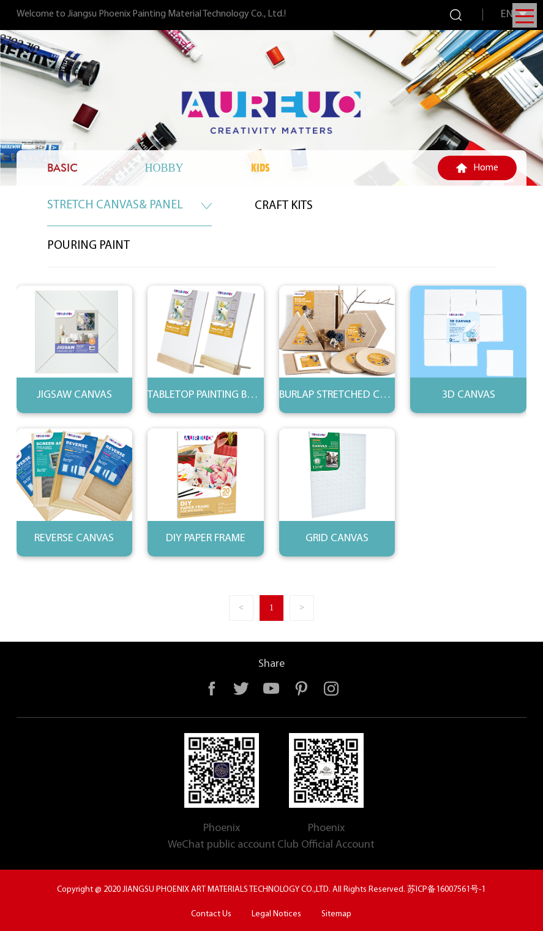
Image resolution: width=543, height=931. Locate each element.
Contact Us (211, 914)
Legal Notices (276, 914)
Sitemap (336, 914)
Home (485, 168)
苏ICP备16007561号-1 (446, 889)
